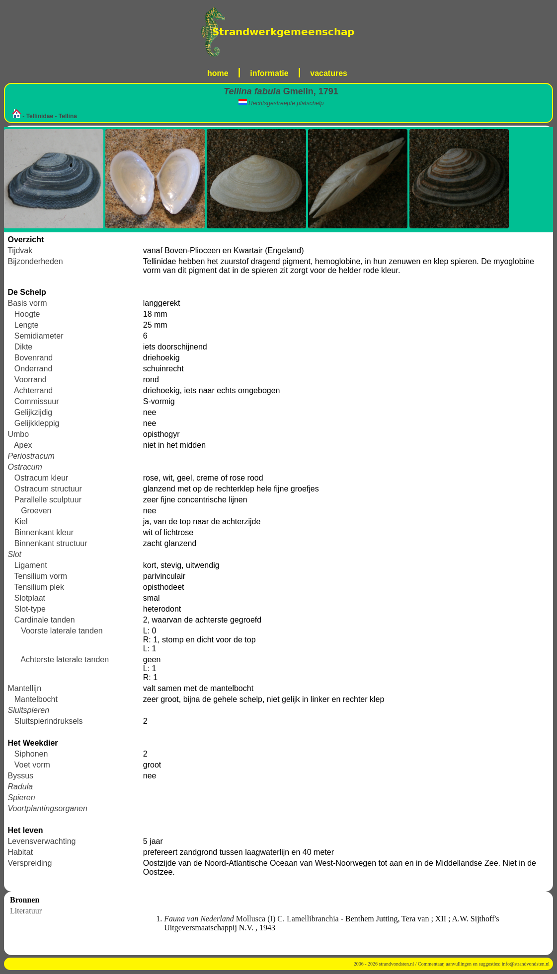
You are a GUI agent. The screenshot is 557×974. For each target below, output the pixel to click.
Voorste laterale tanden (62, 630)
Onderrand (33, 368)
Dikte (23, 347)
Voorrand (30, 379)
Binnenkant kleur (44, 532)
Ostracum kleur (41, 478)
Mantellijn (24, 688)
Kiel (21, 521)
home (218, 73)
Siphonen (31, 754)
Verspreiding (29, 863)
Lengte (26, 325)
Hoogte (27, 314)
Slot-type (30, 609)
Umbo (18, 434)
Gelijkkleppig (37, 423)
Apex (23, 445)
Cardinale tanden (44, 620)
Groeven (36, 510)
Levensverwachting (41, 841)
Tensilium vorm (41, 576)
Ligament (30, 565)
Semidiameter (39, 336)
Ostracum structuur (48, 489)
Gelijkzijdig (33, 412)
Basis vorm (27, 303)
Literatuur (26, 910)
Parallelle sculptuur (47, 499)
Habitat (20, 852)
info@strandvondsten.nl (526, 964)
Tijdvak (19, 250)
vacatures (328, 73)
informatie (269, 73)
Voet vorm (32, 765)
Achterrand (33, 390)
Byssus (20, 775)
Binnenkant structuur (50, 543)
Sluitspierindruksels (48, 721)
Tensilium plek (39, 587)
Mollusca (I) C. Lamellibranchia (252, 918)
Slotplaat (29, 598)
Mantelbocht (36, 699)
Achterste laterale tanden (64, 659)
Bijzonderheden (35, 261)
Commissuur (36, 401)
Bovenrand (33, 357)
